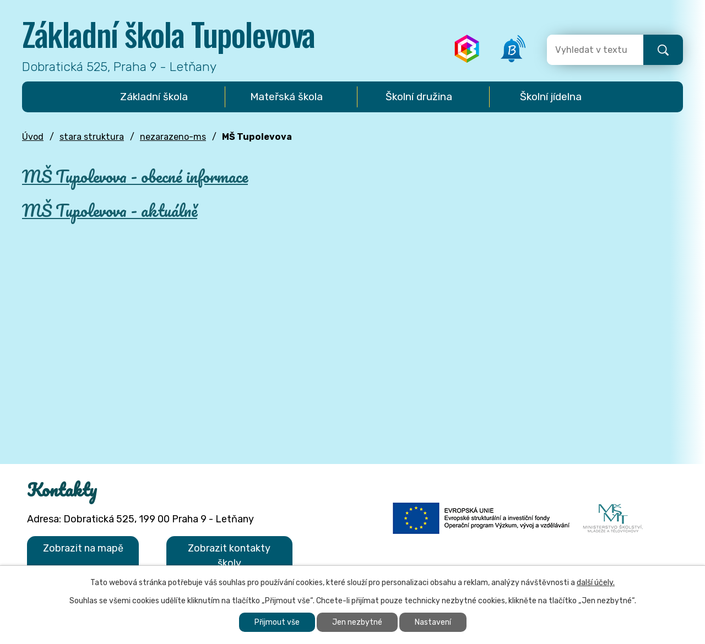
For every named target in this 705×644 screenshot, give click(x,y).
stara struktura (91, 137)
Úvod (33, 137)
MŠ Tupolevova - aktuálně (109, 210)
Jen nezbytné (357, 622)
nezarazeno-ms (173, 137)
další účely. (596, 582)
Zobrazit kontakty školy (229, 555)
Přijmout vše (277, 622)
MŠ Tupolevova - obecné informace (135, 176)
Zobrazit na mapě (83, 548)
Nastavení (433, 622)
